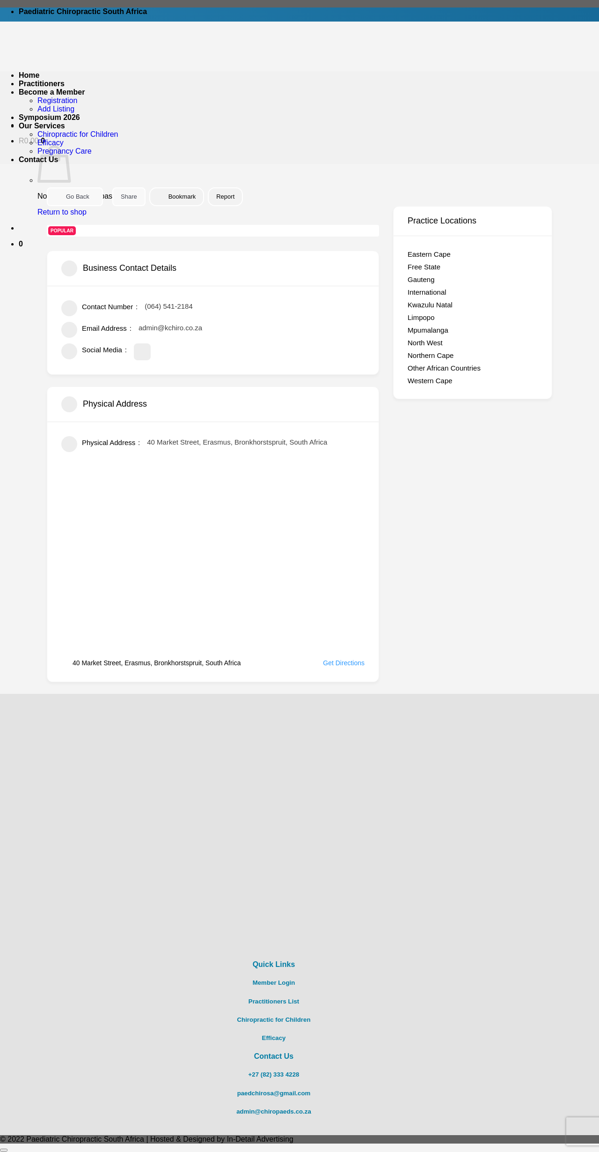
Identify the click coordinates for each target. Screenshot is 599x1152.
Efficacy (50, 143)
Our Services (42, 126)
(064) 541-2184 (169, 306)
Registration (57, 100)
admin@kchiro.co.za (170, 328)
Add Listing (55, 109)
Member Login (274, 982)
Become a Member (52, 92)
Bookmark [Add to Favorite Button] (177, 196)
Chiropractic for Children (77, 134)
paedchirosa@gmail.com (274, 1093)
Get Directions (338, 663)
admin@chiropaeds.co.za (273, 1111)
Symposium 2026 (49, 117)
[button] (21, 244)
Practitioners (42, 84)
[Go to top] (3, 1150)
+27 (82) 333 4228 (274, 1074)
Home (29, 75)
